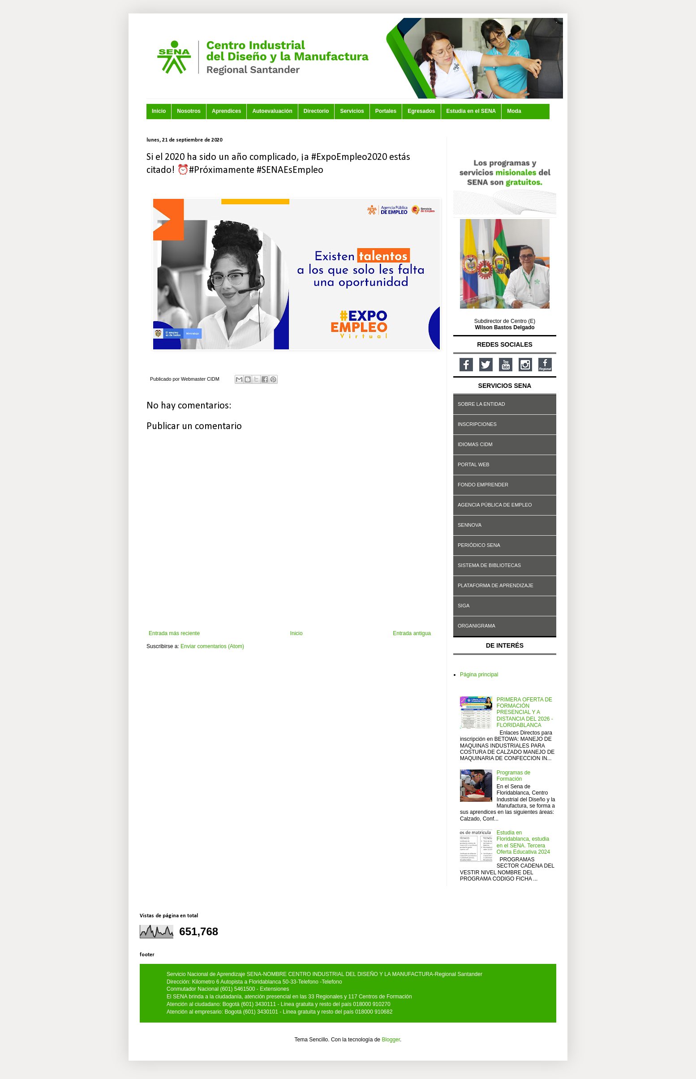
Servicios (352, 111)
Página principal (479, 674)
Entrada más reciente (174, 633)
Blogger (391, 1039)
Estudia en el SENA (471, 111)
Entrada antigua (412, 633)
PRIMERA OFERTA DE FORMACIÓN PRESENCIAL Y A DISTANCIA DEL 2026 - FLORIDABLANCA (525, 712)
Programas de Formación (513, 775)
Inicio (159, 111)
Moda (514, 111)
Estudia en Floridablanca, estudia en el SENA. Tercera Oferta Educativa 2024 (523, 842)
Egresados (421, 111)
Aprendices (226, 111)
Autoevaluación (272, 111)
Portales (385, 111)
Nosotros (189, 111)
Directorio (316, 111)
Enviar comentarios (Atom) (212, 646)
